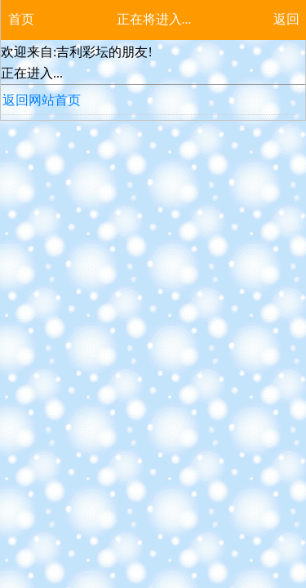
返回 (286, 19)
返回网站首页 (41, 100)
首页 (21, 19)
